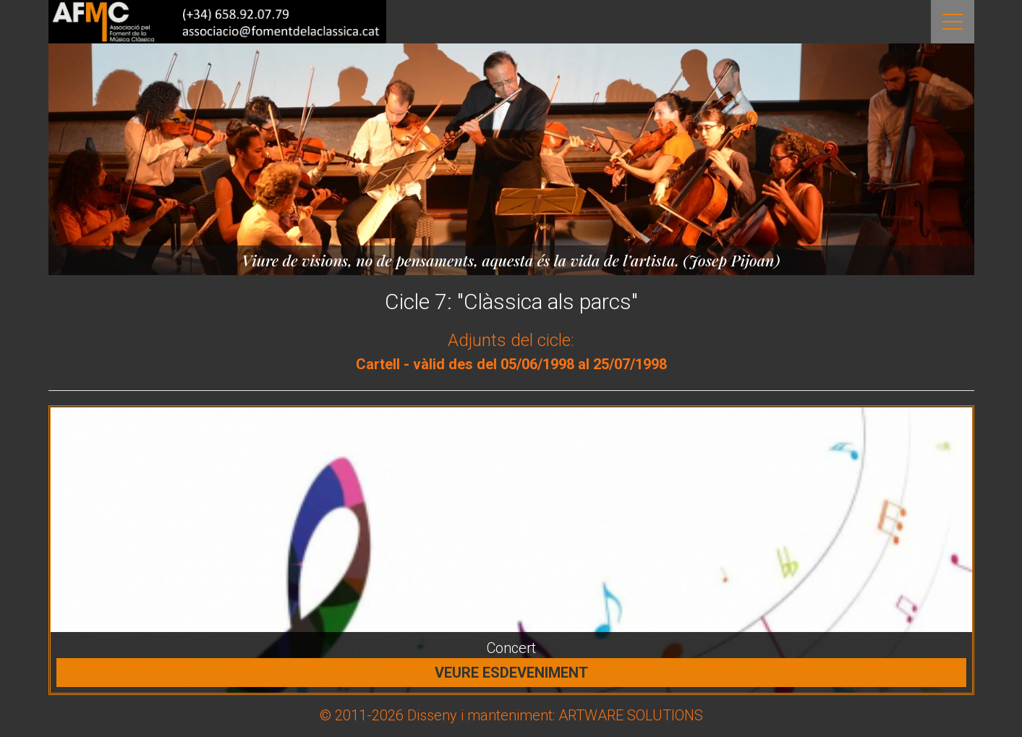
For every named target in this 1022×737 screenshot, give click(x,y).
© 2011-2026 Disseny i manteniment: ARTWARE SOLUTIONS (511, 715)
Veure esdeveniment (511, 672)
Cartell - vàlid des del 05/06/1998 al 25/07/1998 (511, 364)
